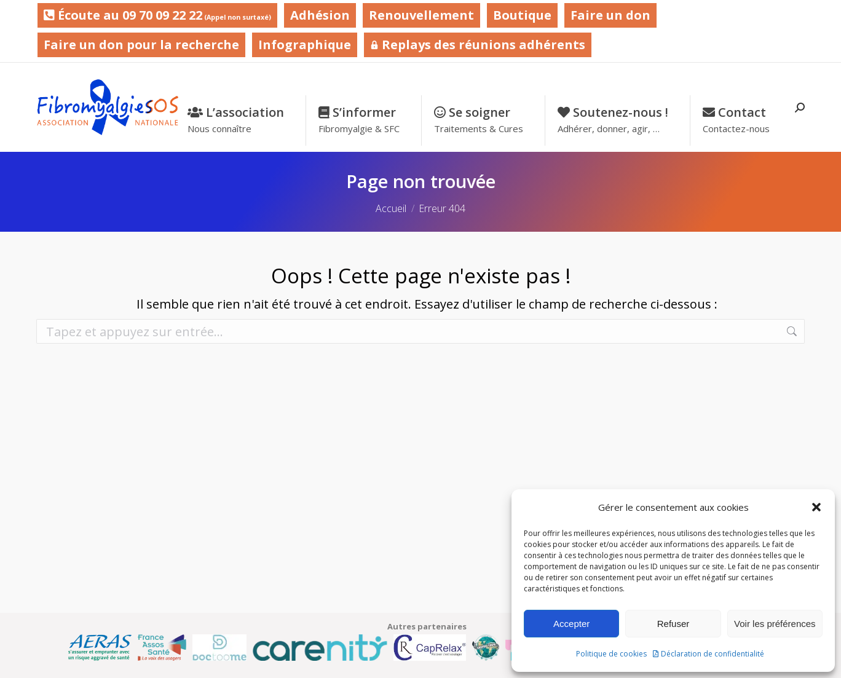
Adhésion (320, 15)
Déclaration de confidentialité (712, 653)
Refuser (673, 623)
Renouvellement (421, 15)
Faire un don (610, 15)
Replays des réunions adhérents (477, 44)
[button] (816, 507)
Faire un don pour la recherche (141, 44)
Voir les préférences (775, 623)
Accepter (571, 623)
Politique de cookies (611, 653)
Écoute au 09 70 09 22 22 (157, 15)
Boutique (522, 15)
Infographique (304, 44)
